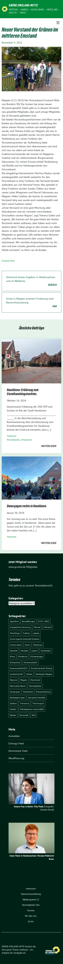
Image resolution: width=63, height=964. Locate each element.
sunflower (23, 949)
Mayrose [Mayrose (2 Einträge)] (13, 680)
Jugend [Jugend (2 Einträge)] (35, 650)
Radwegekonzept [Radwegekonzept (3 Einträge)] (17, 697)
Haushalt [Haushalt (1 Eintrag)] (14, 650)
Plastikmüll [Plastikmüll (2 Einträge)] (28, 691)
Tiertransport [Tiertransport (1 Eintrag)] (38, 703)
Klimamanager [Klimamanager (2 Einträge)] (37, 656)
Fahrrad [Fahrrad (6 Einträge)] (37, 627)
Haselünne (11, 436)
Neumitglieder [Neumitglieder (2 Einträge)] (35, 686)
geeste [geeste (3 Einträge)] (36, 633)
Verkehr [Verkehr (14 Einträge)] (13, 709)
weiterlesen (48, 446)
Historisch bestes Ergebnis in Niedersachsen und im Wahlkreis (31, 281)
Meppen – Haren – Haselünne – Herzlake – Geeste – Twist (34, 11)
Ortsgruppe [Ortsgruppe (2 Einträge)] (15, 691)
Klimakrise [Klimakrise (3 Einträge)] (22, 656)
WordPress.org (16, 758)
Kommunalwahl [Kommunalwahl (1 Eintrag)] (30, 662)
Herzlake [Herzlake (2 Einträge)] (24, 650)
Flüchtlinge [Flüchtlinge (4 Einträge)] (15, 633)
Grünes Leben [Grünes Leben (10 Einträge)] (16, 644)
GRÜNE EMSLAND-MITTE (23, 6)
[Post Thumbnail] (31, 361)
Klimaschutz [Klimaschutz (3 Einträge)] (15, 662)
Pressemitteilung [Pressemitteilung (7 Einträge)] (43, 691)
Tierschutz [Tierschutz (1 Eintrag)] (24, 703)
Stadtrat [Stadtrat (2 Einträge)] (13, 703)
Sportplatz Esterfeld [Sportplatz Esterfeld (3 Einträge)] (36, 697)
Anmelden (14, 736)
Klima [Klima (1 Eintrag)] (12, 656)
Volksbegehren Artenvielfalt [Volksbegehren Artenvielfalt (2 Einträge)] (32, 709)
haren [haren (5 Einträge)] (27, 644)
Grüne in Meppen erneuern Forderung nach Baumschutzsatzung (31, 302)
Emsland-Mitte (8, 260)
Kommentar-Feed (18, 750)
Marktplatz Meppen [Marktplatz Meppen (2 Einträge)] (44, 674)
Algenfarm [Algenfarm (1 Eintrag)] (14, 621)
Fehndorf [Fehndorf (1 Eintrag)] (48, 627)
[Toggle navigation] (58, 22)
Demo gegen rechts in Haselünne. (27, 506)
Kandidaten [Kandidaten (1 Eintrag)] (46, 650)
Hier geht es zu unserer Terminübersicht (30, 585)
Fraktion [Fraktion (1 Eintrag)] (26, 633)
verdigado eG (20, 952)
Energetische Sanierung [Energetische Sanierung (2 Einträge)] (20, 627)
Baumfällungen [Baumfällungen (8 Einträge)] (28, 621)
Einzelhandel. (14, 439)
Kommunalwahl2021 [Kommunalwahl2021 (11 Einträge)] (19, 668)
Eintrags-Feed (16, 743)
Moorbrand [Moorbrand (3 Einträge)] (35, 680)
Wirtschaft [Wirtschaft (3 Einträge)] (24, 715)
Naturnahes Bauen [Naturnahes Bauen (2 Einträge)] (18, 686)
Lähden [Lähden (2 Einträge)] (29, 674)
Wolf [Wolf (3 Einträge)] (33, 715)
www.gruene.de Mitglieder (23, 567)
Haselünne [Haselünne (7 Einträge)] (37, 644)
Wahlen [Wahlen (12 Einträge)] (13, 715)
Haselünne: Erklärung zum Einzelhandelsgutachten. (22, 392)
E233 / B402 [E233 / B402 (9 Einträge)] (43, 621)
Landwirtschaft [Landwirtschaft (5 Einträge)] (16, 674)
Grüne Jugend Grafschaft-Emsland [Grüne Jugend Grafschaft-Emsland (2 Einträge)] (24, 639)
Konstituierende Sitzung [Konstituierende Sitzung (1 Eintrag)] (41, 668)
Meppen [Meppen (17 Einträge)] (23, 680)
